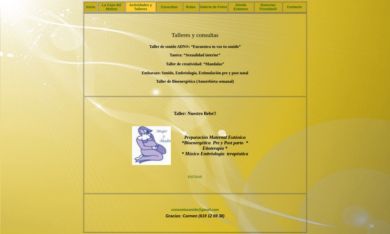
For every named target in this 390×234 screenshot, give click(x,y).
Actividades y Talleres (140, 7)
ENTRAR (195, 177)
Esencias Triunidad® (268, 7)
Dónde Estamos (241, 7)
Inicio (90, 7)
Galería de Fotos (213, 7)
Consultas (169, 7)
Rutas (191, 7)
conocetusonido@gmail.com (195, 210)
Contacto (294, 7)
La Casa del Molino (111, 7)
